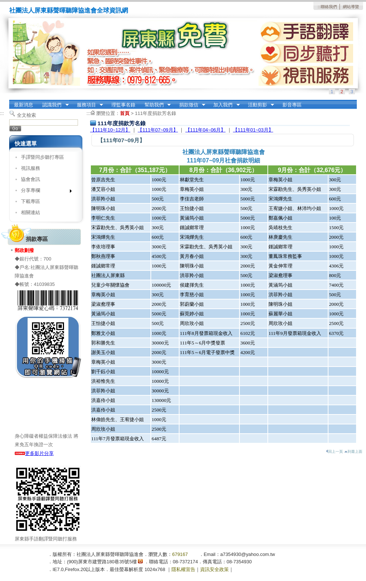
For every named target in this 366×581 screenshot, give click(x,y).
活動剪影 (258, 105)
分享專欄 (43, 192)
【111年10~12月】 (110, 130)
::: (319, 6)
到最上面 (353, 451)
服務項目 (87, 105)
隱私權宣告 (183, 569)
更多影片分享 (34, 453)
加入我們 (224, 105)
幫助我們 (155, 105)
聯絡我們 (329, 6)
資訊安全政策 (214, 569)
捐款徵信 (189, 105)
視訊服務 (30, 168)
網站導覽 (351, 6)
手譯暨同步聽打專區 (42, 157)
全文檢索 (26, 115)
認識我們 (53, 105)
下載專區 (30, 201)
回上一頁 (334, 451)
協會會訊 (30, 179)
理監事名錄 (123, 105)
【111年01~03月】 (253, 130)
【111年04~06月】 (205, 130)
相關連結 (30, 212)
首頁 (124, 113)
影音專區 (292, 105)
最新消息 (23, 105)
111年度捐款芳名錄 (155, 113)
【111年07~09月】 (158, 130)
